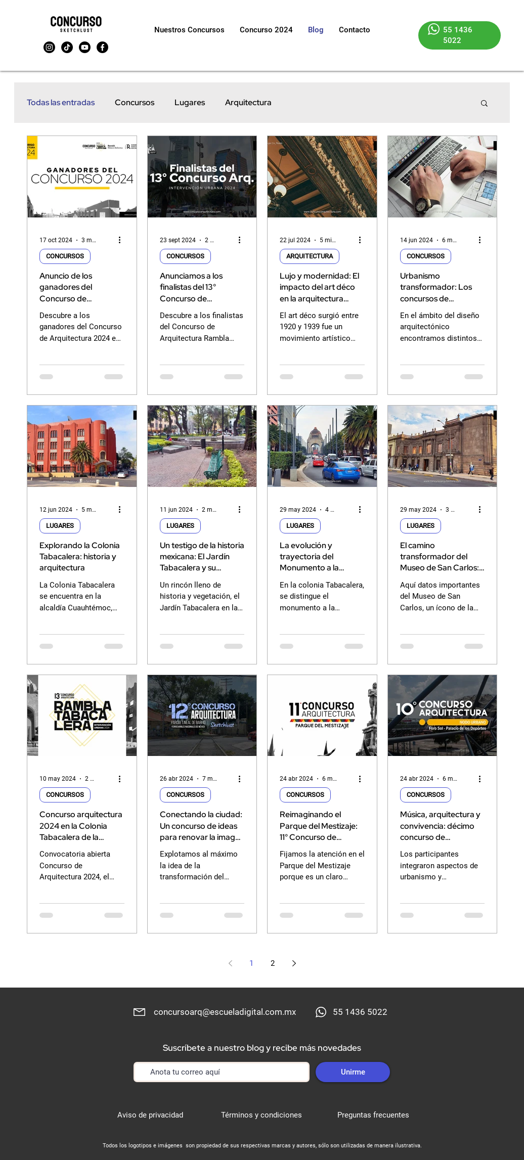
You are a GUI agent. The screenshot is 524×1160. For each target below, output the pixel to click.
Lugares (189, 103)
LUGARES (60, 525)
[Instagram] (49, 47)
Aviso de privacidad (150, 1115)
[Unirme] (353, 1072)
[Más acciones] (123, 240)
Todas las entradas (61, 103)
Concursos (134, 103)
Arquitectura (248, 103)
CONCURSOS (65, 256)
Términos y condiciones (261, 1115)
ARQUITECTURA (309, 256)
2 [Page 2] (273, 963)
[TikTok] (67, 47)
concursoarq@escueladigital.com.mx (225, 1012)
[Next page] (294, 963)
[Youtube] (85, 47)
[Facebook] (102, 47)
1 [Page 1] (251, 963)
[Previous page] (230, 963)
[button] (484, 104)
